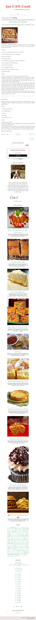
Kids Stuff (20, 540)
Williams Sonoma (17, 556)
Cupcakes (9, 535)
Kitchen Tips (10, 542)
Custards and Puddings (16, 535)
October (18, 568)
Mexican (14, 544)
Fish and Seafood (21, 536)
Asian (20, 527)
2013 (18, 591)
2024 (18, 574)
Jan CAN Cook (27, 617)
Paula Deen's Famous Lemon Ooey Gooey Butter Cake (18, 381)
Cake (24, 529)
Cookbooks (27, 532)
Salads (9, 548)
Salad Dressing (24, 547)
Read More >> (18, 134)
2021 (18, 579)
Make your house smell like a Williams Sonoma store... (19, 565)
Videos (27, 554)
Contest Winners (21, 532)
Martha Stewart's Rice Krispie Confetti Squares (18, 327)
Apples (17, 527)
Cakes (27, 529)
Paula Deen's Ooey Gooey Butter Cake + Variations (18, 409)
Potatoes (27, 546)
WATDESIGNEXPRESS (31, 618)
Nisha (8, 546)
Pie (13, 546)
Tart (21, 551)
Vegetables (21, 554)
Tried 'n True (20, 553)
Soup (23, 550)
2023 (18, 575)
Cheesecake (19, 531)
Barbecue (23, 527)
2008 (18, 600)
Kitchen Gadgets (26, 540)
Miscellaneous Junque (21, 544)
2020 (18, 581)
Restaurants (16, 547)
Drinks (8, 536)
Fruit (10, 538)
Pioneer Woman (20, 546)
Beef (21, 528)
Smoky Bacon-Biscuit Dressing (18, 22)
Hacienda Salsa (18, 352)
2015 (18, 588)
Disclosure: (18, 612)
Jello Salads (16, 540)
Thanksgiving (24, 551)
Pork (24, 546)
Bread (27, 528)
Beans (19, 528)
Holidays (25, 539)
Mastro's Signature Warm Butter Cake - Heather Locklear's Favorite (18, 231)
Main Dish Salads (21, 543)
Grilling (8, 539)
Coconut (12, 532)
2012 (18, 593)
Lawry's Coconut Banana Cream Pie (18, 292)
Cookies (9, 533)
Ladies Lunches (17, 542)
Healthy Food (19, 539)
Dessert (22, 535)
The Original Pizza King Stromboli (18, 262)
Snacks (19, 550)
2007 (18, 602)
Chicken (24, 531)
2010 (18, 597)
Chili (28, 531)
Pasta (11, 546)
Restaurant (9, 547)
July (19, 571)
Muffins (27, 544)
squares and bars (13, 551)
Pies (16, 546)
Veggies (24, 554)
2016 (18, 586)
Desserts (27, 535)
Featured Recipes (14, 536)
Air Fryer (8, 527)
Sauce (17, 548)
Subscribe (18, 155)
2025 (18, 562)
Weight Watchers (10, 556)
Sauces (20, 548)
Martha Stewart (10, 544)
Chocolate (9, 532)
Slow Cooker (15, 550)
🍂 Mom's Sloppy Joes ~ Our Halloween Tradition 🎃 (18, 516)
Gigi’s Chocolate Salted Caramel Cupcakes (18, 485)
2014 (18, 590)
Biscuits (23, 528)
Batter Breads (14, 528)
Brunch (16, 529)
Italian (12, 540)
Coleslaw (16, 532)
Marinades (27, 543)
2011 (18, 595)
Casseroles (13, 531)
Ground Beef (13, 539)
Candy (8, 531)
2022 (18, 577)
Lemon (23, 542)
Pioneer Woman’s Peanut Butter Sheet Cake (18, 439)
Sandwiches (13, 548)
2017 (18, 584)
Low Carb (16, 543)
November (18, 563)
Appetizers (13, 527)
